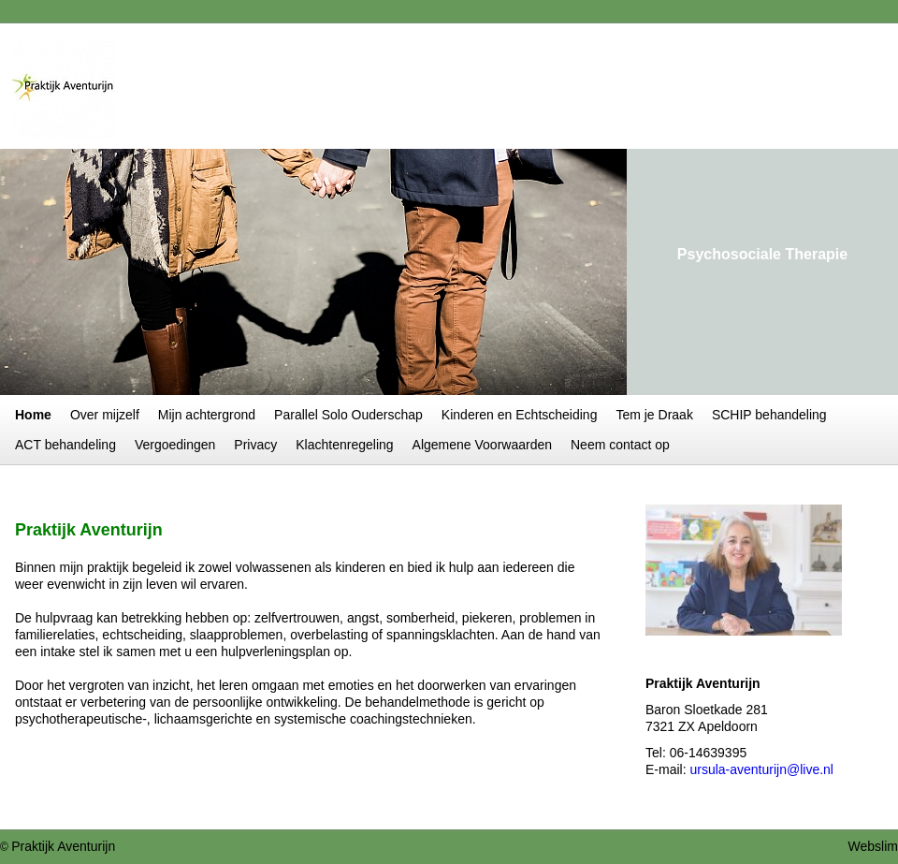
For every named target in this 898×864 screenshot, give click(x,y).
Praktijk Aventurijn (63, 846)
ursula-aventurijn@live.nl (761, 769)
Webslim (873, 846)
